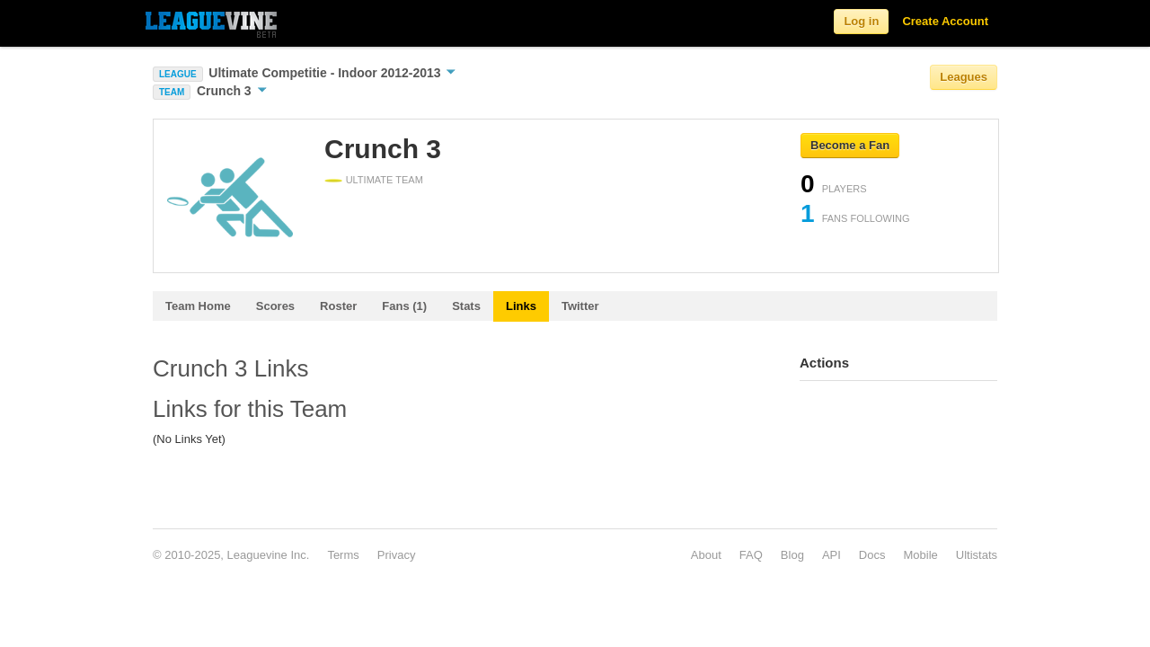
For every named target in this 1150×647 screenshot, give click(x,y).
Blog (792, 555)
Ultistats (976, 555)
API (831, 555)
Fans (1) (404, 306)
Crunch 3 (232, 91)
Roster (338, 306)
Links (521, 306)
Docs (872, 555)
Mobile (920, 555)
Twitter (580, 306)
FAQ (751, 555)
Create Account (945, 21)
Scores (275, 306)
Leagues (963, 77)
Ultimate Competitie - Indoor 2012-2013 (332, 73)
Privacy (396, 555)
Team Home (198, 306)
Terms (342, 555)
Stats (466, 306)
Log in (861, 21)
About (706, 555)
